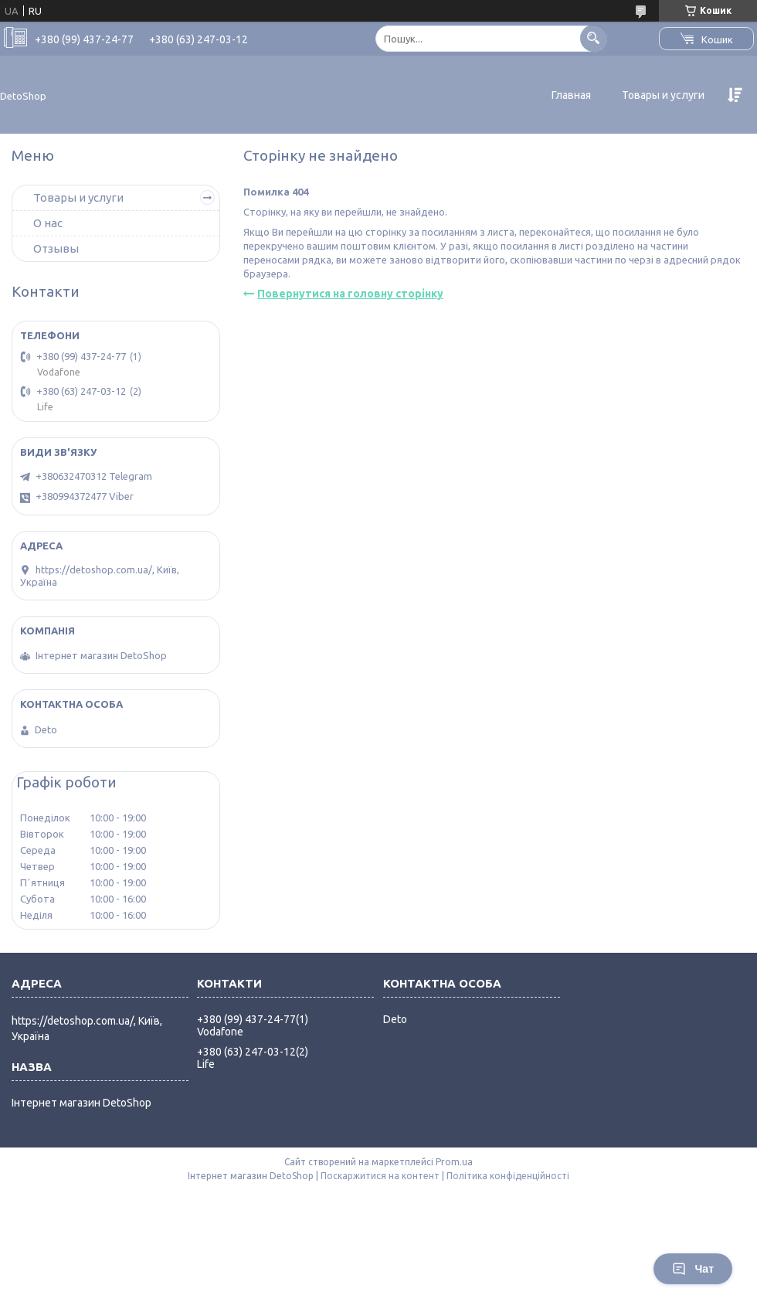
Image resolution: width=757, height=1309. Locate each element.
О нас (48, 223)
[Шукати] (593, 38)
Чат (693, 1269)
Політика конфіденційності (507, 1176)
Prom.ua (454, 1162)
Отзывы (56, 248)
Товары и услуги (663, 95)
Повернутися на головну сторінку (350, 293)
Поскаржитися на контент (380, 1176)
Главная (571, 95)
